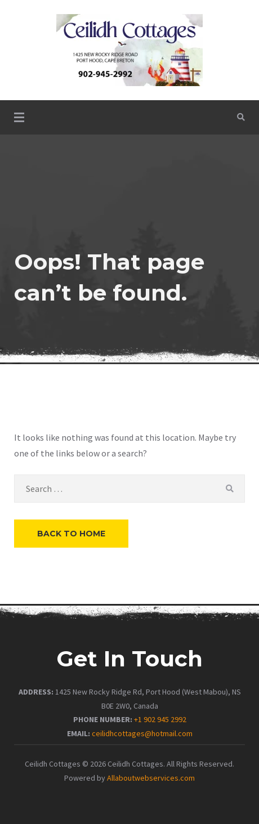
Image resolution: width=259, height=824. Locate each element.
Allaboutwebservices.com (151, 778)
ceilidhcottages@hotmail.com (142, 733)
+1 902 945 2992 (160, 719)
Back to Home (71, 534)
